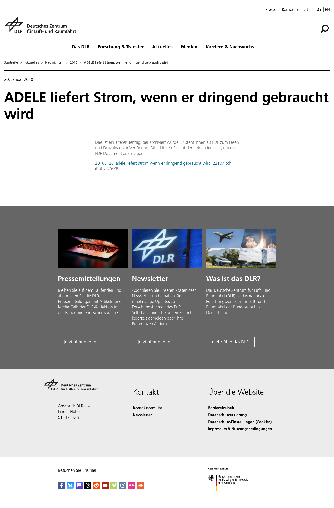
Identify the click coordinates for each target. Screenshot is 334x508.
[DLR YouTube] (105, 487)
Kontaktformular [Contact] (147, 407)
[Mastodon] (79, 487)
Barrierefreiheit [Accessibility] (221, 407)
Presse (270, 9)
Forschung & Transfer (121, 46)
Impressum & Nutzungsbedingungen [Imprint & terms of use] (240, 428)
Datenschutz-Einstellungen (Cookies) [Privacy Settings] (240, 421)
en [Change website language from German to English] (327, 9)
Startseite (11, 62)
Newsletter (142, 414)
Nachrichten (54, 62)
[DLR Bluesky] (70, 487)
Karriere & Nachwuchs (230, 46)
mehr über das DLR (230, 341)
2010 (73, 62)
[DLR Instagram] (122, 487)
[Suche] (325, 29)
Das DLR (81, 46)
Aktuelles (162, 46)
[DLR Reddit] (96, 487)
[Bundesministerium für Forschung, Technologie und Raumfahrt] (231, 495)
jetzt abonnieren (80, 341)
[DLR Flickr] (131, 487)
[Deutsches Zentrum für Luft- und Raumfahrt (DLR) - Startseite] (42, 27)
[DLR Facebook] (61, 487)
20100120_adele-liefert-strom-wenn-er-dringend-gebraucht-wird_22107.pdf (163, 163)
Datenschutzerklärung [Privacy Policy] (227, 414)
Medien (189, 46)
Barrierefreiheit (295, 9)
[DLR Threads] (87, 487)
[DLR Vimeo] (113, 487)
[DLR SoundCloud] (140, 487)
